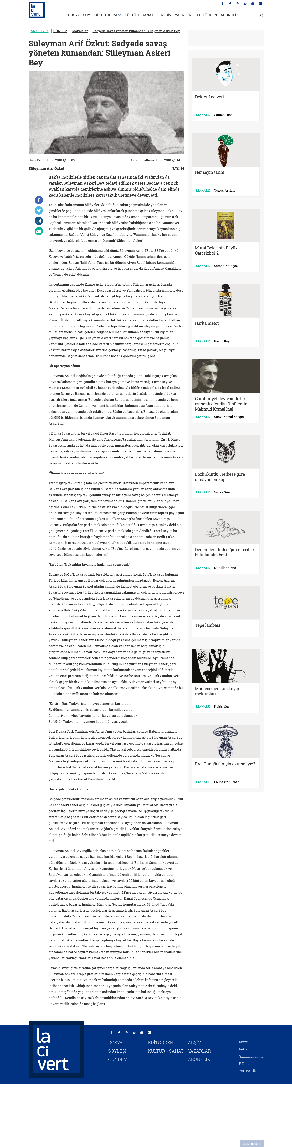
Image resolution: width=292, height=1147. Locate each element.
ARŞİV (166, 15)
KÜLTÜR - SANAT (138, 15)
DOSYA (74, 15)
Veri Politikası (249, 1071)
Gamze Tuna (223, 114)
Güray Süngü (224, 492)
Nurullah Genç (225, 567)
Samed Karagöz (226, 265)
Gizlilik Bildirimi (251, 1056)
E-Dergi (244, 1063)
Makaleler (80, 31)
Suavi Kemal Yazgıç (229, 416)
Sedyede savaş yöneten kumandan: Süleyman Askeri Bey (136, 31)
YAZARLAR (184, 15)
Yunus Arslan (224, 190)
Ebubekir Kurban (227, 782)
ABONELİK (229, 15)
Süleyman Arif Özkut (46, 168)
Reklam (245, 1049)
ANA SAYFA (40, 31)
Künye (244, 1042)
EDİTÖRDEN (207, 15)
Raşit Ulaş (221, 341)
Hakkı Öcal (222, 706)
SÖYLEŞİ (90, 15)
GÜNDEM (109, 15)
